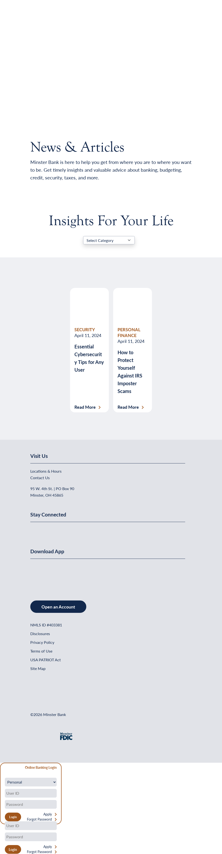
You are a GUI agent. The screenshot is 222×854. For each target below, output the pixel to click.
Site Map (38, 668)
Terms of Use (41, 651)
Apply (47, 814)
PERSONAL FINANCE (129, 332)
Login (13, 849)
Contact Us (40, 477)
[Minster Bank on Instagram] (70, 530)
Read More (85, 407)
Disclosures (40, 633)
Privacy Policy (42, 642)
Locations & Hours (46, 471)
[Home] (40, 16)
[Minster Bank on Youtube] (59, 530)
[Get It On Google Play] (70, 574)
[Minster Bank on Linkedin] (47, 530)
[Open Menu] (182, 16)
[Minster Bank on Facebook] (35, 530)
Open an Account (58, 607)
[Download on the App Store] (43, 574)
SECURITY (84, 329)
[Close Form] (6, 768)
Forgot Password (39, 819)
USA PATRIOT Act (45, 659)
